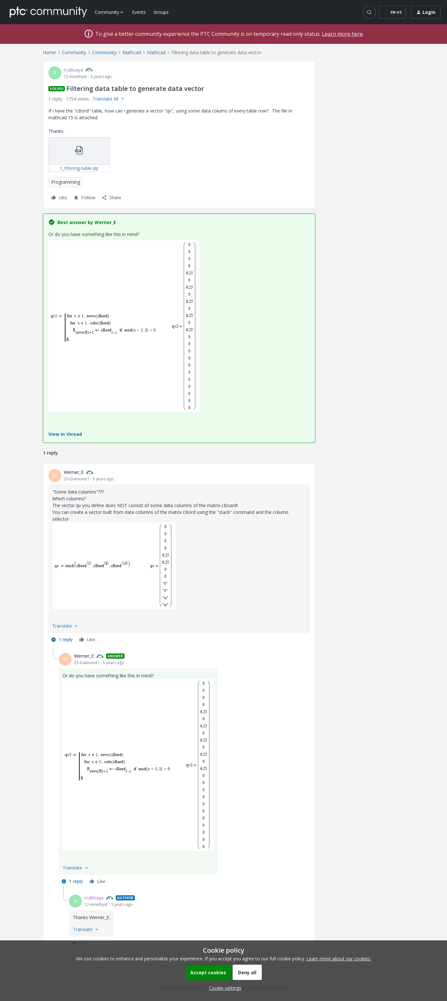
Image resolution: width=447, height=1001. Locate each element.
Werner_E (74, 472)
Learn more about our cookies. (338, 959)
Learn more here (342, 33)
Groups (161, 12)
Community (74, 52)
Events (139, 12)
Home (49, 52)
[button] (392, 12)
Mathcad (132, 52)
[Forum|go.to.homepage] (48, 12)
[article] (179, 557)
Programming (65, 182)
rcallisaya (73, 70)
